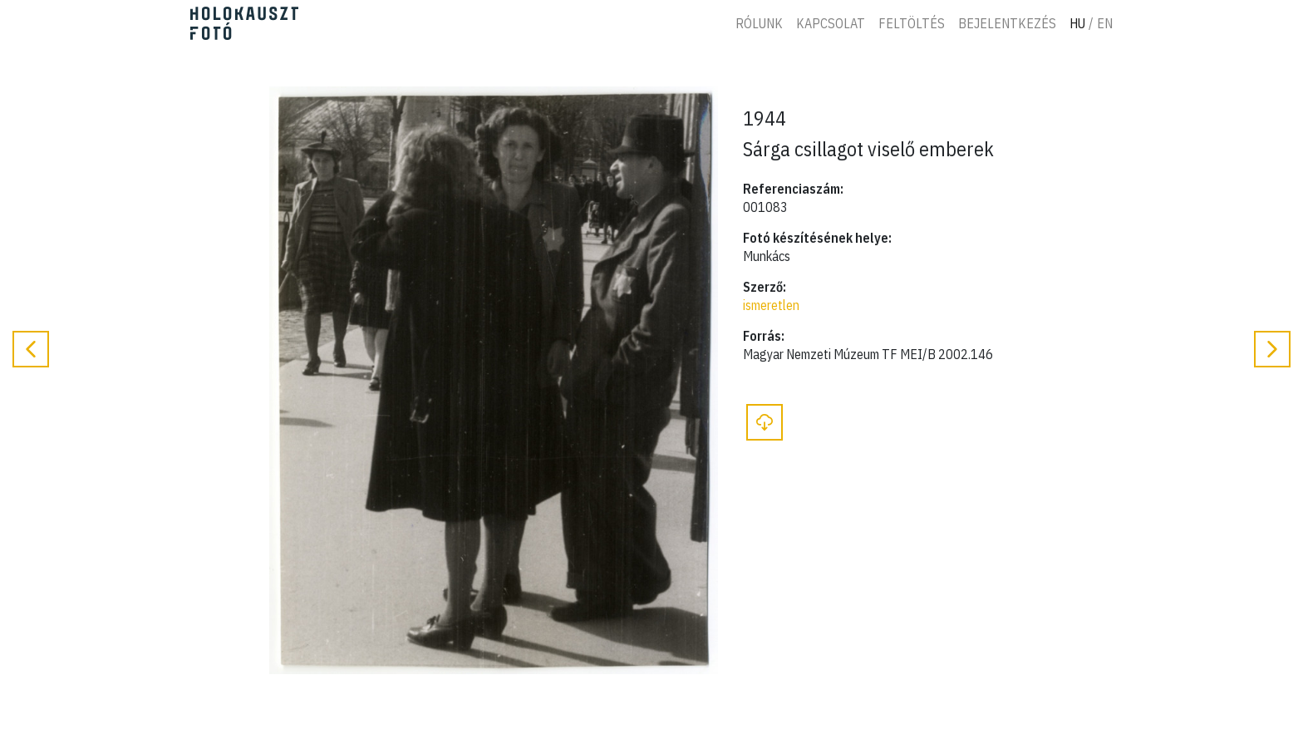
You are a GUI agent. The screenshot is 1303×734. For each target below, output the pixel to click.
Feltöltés (911, 23)
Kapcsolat (830, 23)
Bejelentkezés (1007, 23)
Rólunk (759, 23)
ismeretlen (771, 305)
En (1105, 23)
